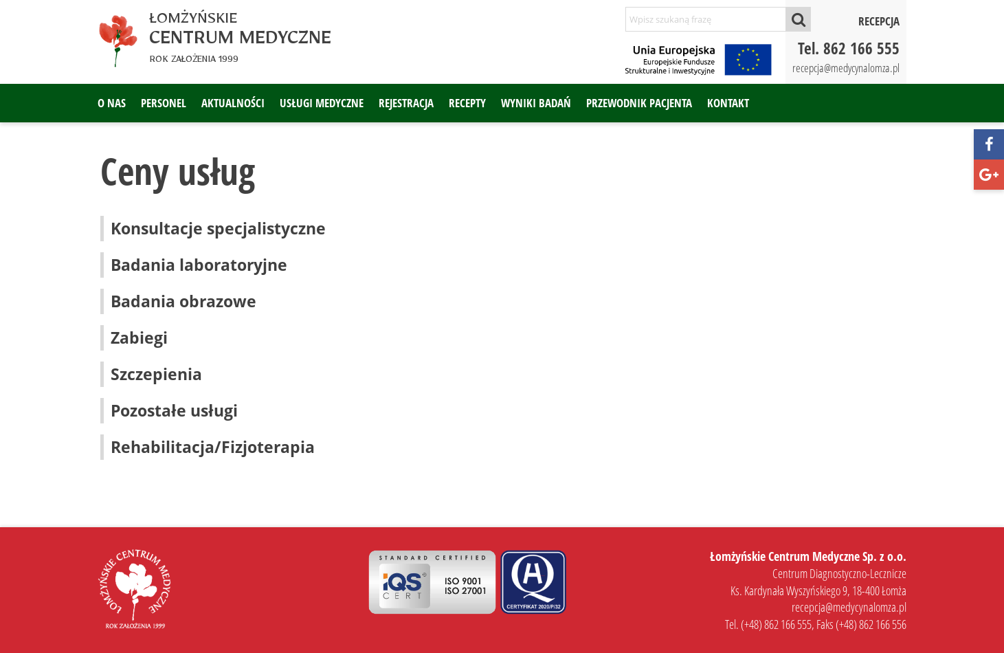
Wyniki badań (536, 103)
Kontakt (728, 103)
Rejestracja (406, 103)
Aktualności (233, 103)
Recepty (467, 103)
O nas (112, 103)
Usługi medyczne (322, 103)
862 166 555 (861, 48)
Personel (163, 103)
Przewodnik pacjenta (639, 103)
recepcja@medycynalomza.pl (846, 68)
